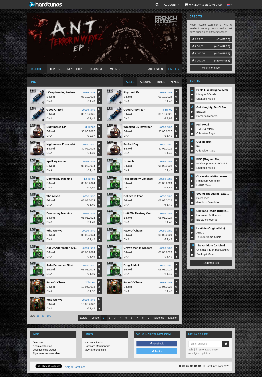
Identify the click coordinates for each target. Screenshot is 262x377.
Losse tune (88, 92)
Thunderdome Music (208, 236)
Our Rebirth (203, 141)
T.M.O (200, 128)
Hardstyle (97, 69)
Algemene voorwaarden (46, 353)
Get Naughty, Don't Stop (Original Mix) (221, 107)
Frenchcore (75, 69)
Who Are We (54, 230)
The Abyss (53, 196)
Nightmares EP (56, 126)
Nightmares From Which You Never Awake (73, 144)
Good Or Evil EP (134, 109)
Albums (145, 81)
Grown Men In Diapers (138, 247)
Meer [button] (115, 69)
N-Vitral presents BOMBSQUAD (215, 163)
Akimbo (216, 215)
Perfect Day (131, 144)
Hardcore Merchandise (97, 346)
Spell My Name (56, 161)
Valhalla (201, 249)
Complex (214, 180)
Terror (55, 69)
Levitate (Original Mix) (210, 228)
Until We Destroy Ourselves (141, 213)
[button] (157, 4)
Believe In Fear (133, 196)
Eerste (83, 317)
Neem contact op (42, 346)
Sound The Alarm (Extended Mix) (217, 193)
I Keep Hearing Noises (60, 92)
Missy (199, 94)
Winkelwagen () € (203, 4)
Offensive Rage (205, 133)
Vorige (95, 317)
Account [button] (171, 4)
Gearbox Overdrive (207, 202)
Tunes (161, 81)
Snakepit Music (205, 98)
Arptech (129, 161)
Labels (173, 69)
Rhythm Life (131, 92)
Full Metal (202, 124)
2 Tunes (90, 282)
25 (38, 315)
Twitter (157, 351)
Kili (198, 146)
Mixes (175, 81)
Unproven (202, 215)
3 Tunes (167, 109)
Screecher (202, 198)
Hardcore (37, 69)
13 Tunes (89, 178)
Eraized (201, 111)
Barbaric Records (206, 115)
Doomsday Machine (59, 178)
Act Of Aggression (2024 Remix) (67, 247)
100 (49, 315)
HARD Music (204, 185)
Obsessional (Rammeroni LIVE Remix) (221, 176)
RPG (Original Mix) (208, 159)
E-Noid (50, 96)
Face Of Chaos (133, 230)
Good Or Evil (54, 109)
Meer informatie (211, 67)
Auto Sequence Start (59, 265)
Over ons (38, 342)
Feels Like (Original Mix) (212, 89)
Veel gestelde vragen (45, 349)
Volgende (158, 317)
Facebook (157, 343)
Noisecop (202, 180)
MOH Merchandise (95, 349)
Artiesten (155, 69)
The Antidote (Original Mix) (213, 245)
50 (43, 315)
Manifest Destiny (219, 249)
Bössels (211, 94)
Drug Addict (131, 265)
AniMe (200, 232)
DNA (49, 101)
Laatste (172, 317)
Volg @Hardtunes (75, 367)
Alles (130, 81)
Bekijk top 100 (211, 263)
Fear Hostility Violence (138, 178)
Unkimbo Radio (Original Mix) (215, 210)
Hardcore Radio (93, 342)
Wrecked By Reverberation (141, 126)
